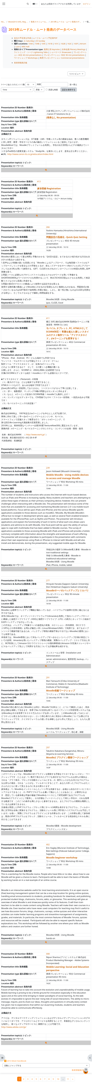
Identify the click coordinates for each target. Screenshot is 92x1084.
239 (48, 467)
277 (48, 580)
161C (56, 43)
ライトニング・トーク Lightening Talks (31, 52)
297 (48, 747)
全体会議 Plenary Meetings (73, 49)
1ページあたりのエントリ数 (13, 84)
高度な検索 (53, 89)
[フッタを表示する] (86, 1070)
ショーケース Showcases (60, 52)
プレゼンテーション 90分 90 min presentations (64, 55)
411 (48, 318)
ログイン (86, 4)
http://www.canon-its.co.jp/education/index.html (30, 154)
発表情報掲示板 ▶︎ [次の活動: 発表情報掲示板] (80, 1070)
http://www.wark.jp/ (35, 434)
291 (48, 677)
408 (48, 953)
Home (3, 21)
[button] (28, 4)
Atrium (83, 43)
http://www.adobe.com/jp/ (13, 1027)
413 (39, 181)
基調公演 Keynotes (52, 49)
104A (30, 43)
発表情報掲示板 (20, 62)
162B (63, 43)
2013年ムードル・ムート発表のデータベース (66, 21)
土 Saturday (29, 41)
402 (48, 844)
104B (37, 43)
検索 (39, 84)
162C (69, 43)
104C (43, 43)
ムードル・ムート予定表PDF (45, 38)
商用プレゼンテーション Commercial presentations (62, 58)
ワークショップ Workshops (26, 58)
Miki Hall (25, 46)
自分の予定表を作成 (22, 38)
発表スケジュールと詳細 (39, 21)
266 (48, 227)
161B (50, 43)
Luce (18, 46)
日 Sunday (40, 41)
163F (76, 43)
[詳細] (46, 170)
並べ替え (73, 84)
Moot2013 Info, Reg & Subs (18, 21)
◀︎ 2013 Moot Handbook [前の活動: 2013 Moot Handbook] (15, 1061)
